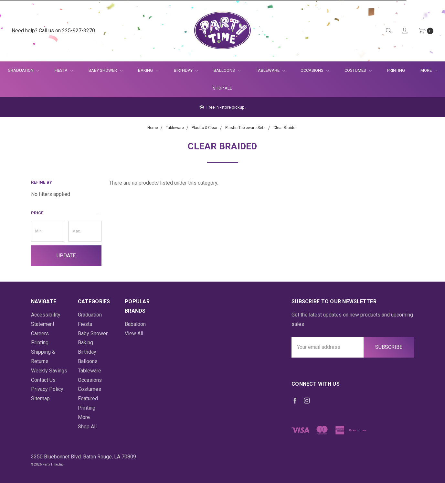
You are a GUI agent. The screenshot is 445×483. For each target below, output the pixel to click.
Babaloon (135, 324)
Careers (40, 333)
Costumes (358, 70)
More (425, 70)
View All (134, 333)
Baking (148, 70)
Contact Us (43, 380)
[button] (66, 213)
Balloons (227, 70)
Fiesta (64, 70)
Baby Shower (105, 70)
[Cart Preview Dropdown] (425, 31)
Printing (396, 70)
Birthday (186, 70)
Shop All (222, 88)
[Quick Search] (388, 31)
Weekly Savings (49, 371)
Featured (88, 398)
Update (66, 255)
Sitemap (40, 398)
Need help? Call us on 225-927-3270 (53, 30)
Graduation (23, 70)
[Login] (404, 31)
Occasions (315, 70)
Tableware (270, 70)
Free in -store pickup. (223, 107)
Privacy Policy (47, 389)
